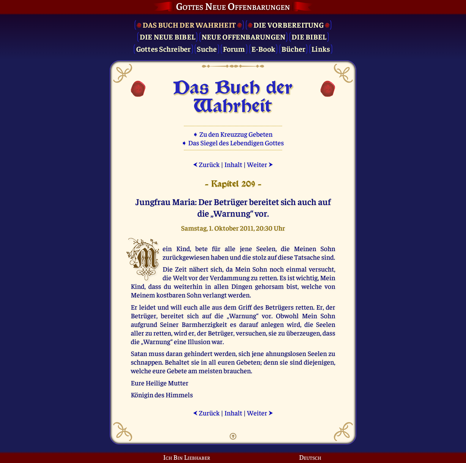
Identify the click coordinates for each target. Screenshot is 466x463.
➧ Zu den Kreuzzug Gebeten (233, 134)
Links (320, 48)
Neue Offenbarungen (243, 36)
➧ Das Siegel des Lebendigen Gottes (233, 142)
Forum (234, 48)
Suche (207, 48)
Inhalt (233, 164)
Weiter (260, 164)
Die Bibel (309, 36)
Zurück (206, 164)
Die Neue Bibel (168, 36)
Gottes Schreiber (163, 48)
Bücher (293, 48)
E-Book (263, 48)
